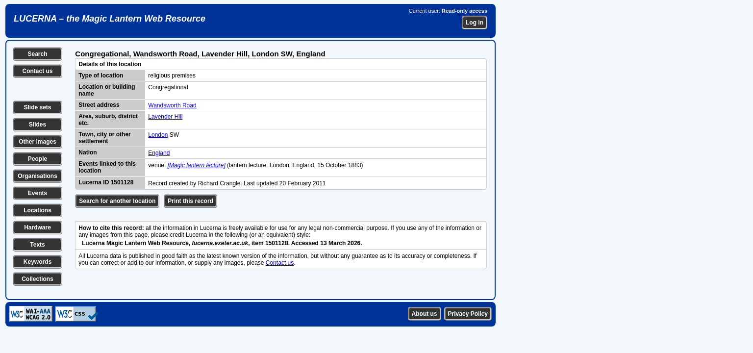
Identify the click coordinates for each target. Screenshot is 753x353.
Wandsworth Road (172, 105)
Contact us (37, 71)
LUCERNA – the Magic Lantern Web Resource (109, 19)
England (159, 153)
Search (37, 53)
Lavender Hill (165, 116)
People (37, 158)
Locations (37, 210)
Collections (37, 279)
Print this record (190, 201)
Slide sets (37, 107)
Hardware (37, 227)
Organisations (37, 176)
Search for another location (117, 201)
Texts (37, 244)
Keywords (37, 261)
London (158, 134)
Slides (37, 124)
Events (37, 193)
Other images (37, 141)
